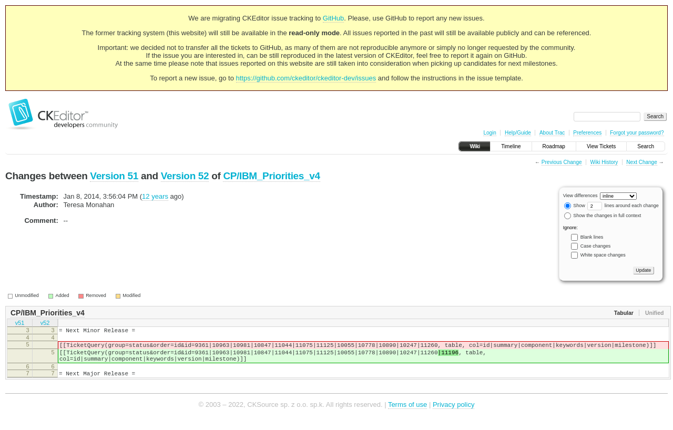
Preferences (587, 133)
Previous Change (562, 162)
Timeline (511, 146)
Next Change (641, 162)
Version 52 (185, 175)
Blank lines (592, 237)
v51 (20, 324)
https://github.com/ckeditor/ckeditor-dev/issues (306, 78)
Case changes (595, 246)
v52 (45, 324)
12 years (155, 196)
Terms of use (407, 414)
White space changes (603, 255)
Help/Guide (518, 133)
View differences (580, 195)
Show (574, 205)
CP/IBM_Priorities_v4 (271, 175)
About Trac (552, 133)
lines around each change (623, 205)
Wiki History (604, 162)
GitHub (333, 18)
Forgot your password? (637, 133)
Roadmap (554, 146)
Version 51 (114, 175)
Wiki (475, 146)
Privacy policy (453, 414)
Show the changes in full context (602, 215)
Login (489, 133)
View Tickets (601, 146)
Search (645, 146)
